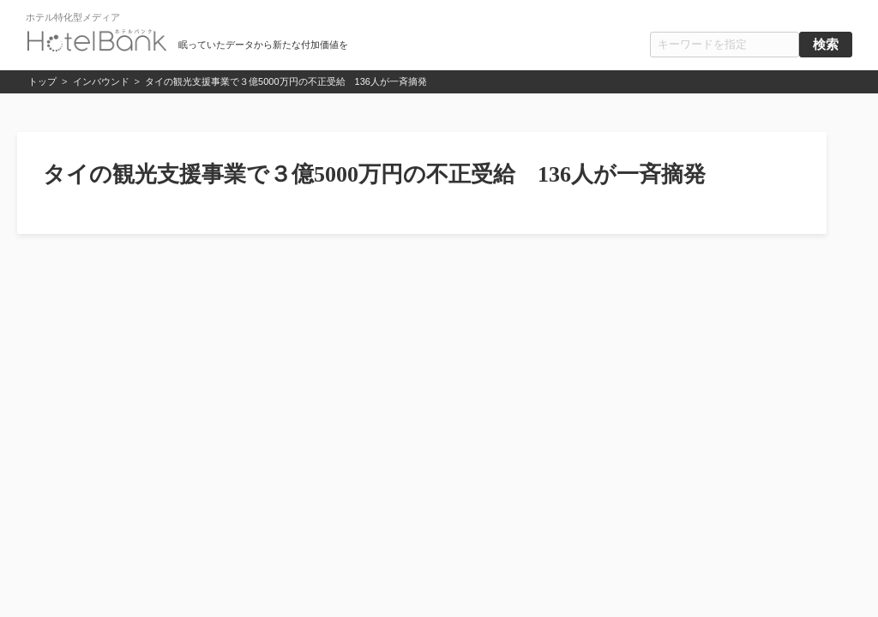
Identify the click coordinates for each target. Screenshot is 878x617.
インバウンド (101, 81)
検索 (826, 44)
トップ (42, 81)
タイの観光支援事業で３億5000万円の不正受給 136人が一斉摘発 (286, 81)
